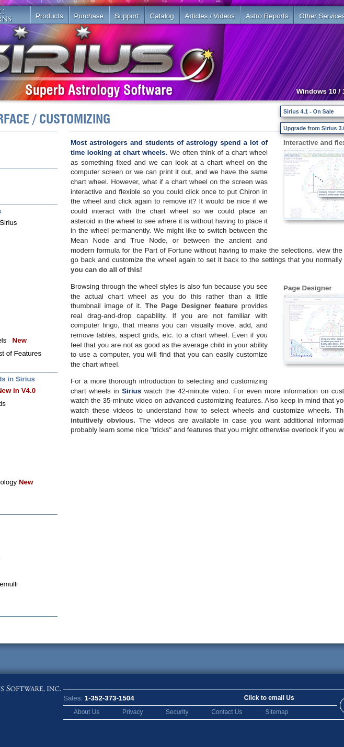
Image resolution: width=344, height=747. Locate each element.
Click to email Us (269, 697)
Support (126, 16)
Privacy (132, 712)
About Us (86, 712)
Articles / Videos (210, 16)
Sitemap (276, 712)
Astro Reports (267, 16)
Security (177, 712)
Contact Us (226, 712)
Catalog (162, 16)
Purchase (89, 16)
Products (49, 16)
